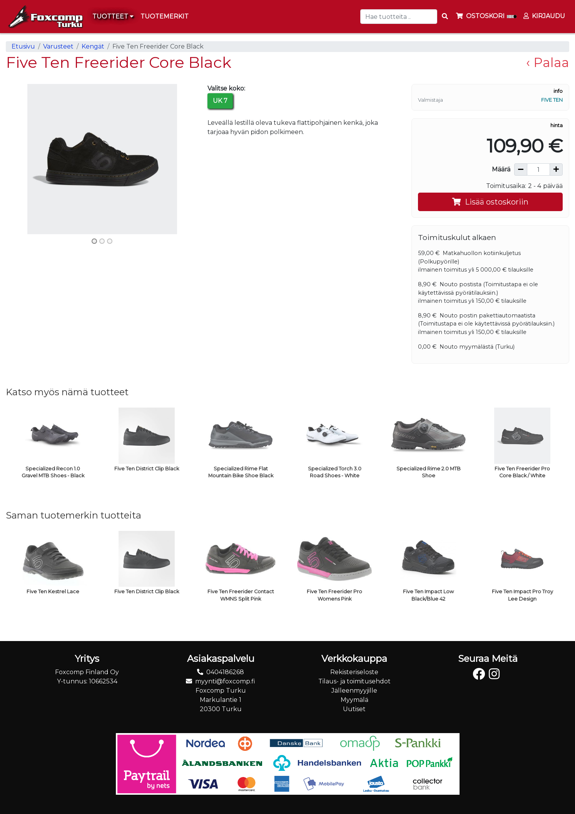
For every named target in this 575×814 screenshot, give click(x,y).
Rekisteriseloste (354, 672)
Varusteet (58, 46)
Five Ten (552, 100)
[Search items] (445, 16)
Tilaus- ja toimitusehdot (354, 681)
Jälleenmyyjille (354, 690)
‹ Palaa (547, 62)
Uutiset (354, 709)
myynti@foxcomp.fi (225, 681)
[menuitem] (164, 16)
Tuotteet (113, 16)
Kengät (93, 46)
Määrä (501, 169)
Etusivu (23, 46)
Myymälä (354, 699)
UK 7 (220, 100)
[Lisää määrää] (556, 169)
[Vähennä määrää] (521, 169)
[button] (20, 159)
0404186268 (225, 672)
